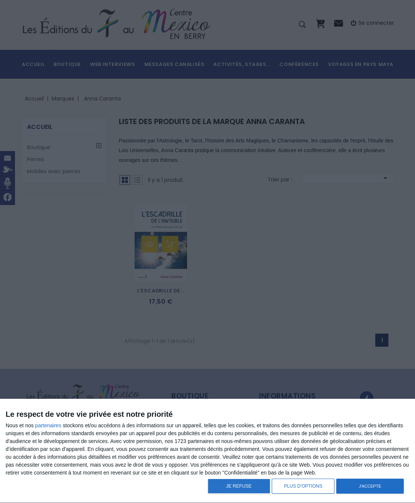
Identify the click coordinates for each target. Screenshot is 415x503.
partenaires (48, 425)
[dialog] (207, 451)
